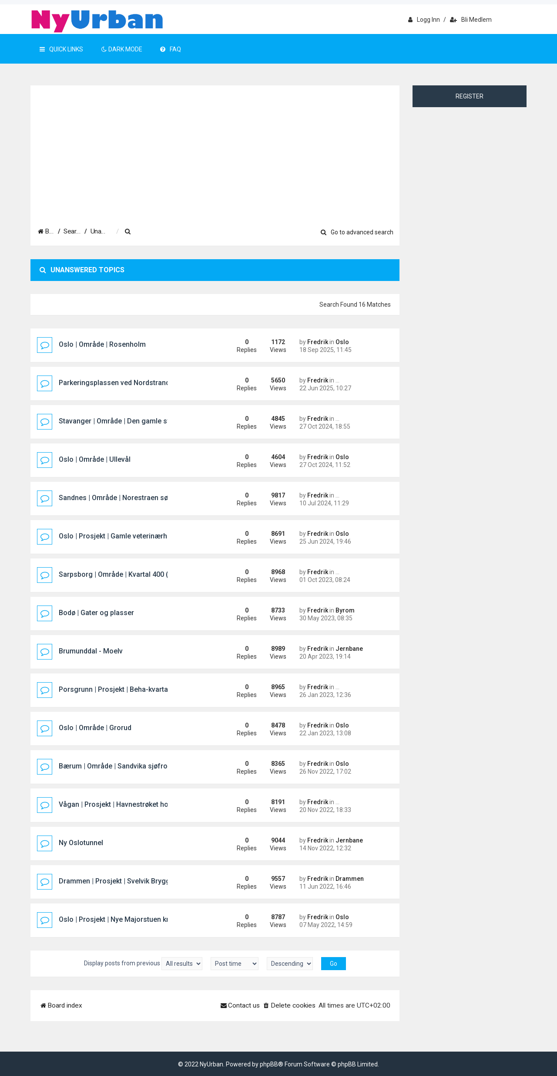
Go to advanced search (357, 232)
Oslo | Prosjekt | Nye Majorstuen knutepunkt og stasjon (146, 919)
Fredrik (317, 341)
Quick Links (61, 49)
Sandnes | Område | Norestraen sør (115, 498)
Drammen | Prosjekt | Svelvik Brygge (116, 881)
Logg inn (424, 19)
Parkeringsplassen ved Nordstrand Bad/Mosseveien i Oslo (152, 383)
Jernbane (349, 648)
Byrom (345, 610)
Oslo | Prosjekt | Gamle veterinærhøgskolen (128, 536)
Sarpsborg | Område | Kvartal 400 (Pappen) (127, 574)
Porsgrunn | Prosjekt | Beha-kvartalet (117, 689)
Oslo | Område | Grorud (95, 728)
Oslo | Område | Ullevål (95, 459)
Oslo (342, 341)
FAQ (170, 49)
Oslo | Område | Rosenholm (102, 344)
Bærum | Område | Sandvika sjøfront (116, 766)
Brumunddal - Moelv (91, 651)
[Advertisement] (214, 151)
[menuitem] (189, 231)
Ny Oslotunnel (81, 843)
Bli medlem (471, 19)
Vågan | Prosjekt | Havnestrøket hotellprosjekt (131, 804)
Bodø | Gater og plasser (96, 613)
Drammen (350, 878)
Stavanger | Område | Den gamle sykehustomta (133, 421)
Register (469, 96)
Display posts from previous (143, 963)
